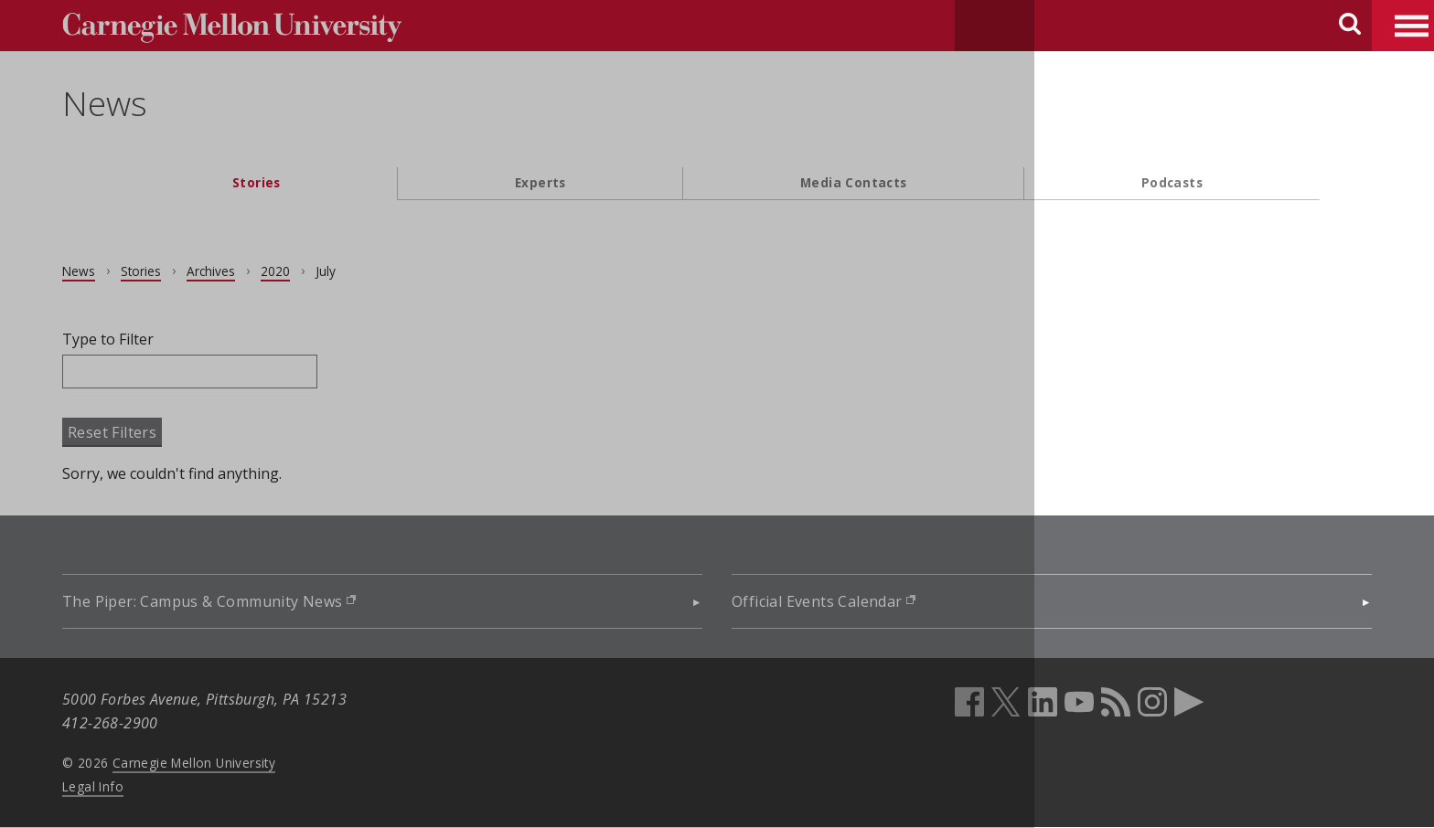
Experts (540, 182)
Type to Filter (160, 339)
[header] (717, 114)
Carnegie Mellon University (246, 762)
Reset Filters (164, 432)
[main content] (717, 406)
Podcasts (1172, 182)
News (156, 103)
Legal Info (145, 786)
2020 (327, 271)
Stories (256, 182)
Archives (263, 271)
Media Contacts (853, 182)
